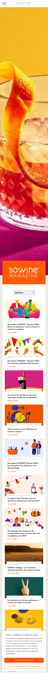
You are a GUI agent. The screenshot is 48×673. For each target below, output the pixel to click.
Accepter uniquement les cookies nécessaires (24, 666)
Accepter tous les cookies (24, 660)
